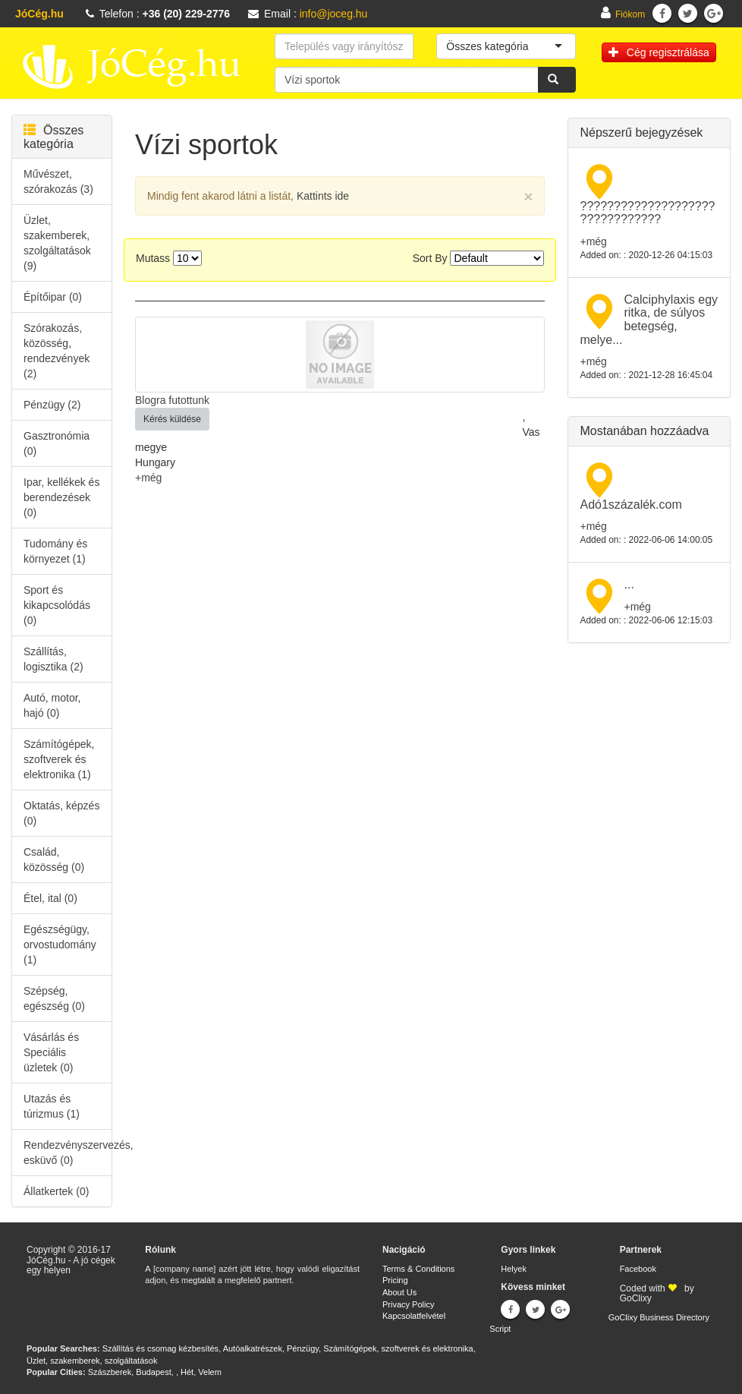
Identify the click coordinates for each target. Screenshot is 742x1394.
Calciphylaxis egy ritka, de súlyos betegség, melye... (649, 319)
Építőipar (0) (53, 297)
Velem (210, 1372)
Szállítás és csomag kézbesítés (160, 1348)
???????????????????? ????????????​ (647, 213)
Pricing (395, 1280)
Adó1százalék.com (630, 504)
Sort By (430, 258)
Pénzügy (303, 1348)
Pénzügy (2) (52, 405)
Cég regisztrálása (658, 52)
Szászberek (109, 1372)
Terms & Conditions (418, 1268)
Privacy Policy (408, 1304)
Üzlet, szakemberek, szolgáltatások (92, 1360)
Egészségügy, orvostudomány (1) (60, 944)
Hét (187, 1372)
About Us (399, 1292)
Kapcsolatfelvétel (413, 1315)
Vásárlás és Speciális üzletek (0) (51, 1052)
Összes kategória (53, 137)
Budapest (153, 1372)
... (629, 584)
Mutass (153, 258)
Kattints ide (323, 196)
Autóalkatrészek (252, 1348)
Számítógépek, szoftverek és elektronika (398, 1348)
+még (148, 478)
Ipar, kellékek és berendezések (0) (61, 497)
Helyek (514, 1268)
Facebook (638, 1268)
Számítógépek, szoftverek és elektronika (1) (59, 759)
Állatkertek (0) (56, 1191)
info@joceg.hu (334, 14)
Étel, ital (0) (50, 898)
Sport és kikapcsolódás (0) (57, 605)
